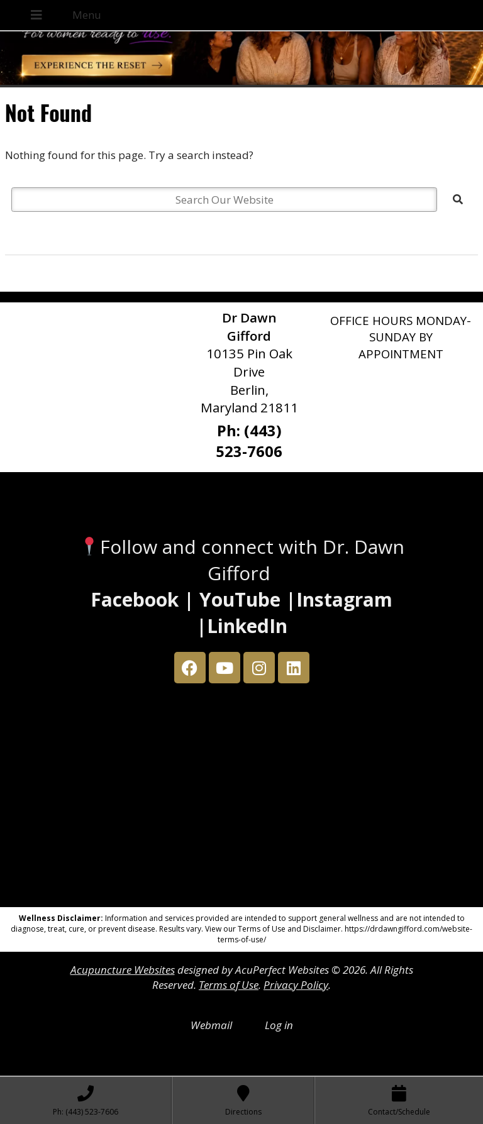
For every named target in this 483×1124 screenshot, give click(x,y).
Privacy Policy (296, 985)
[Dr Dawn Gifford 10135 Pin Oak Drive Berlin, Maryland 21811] (241, 798)
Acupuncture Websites (122, 969)
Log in (279, 1025)
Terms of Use (228, 985)
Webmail (211, 1025)
